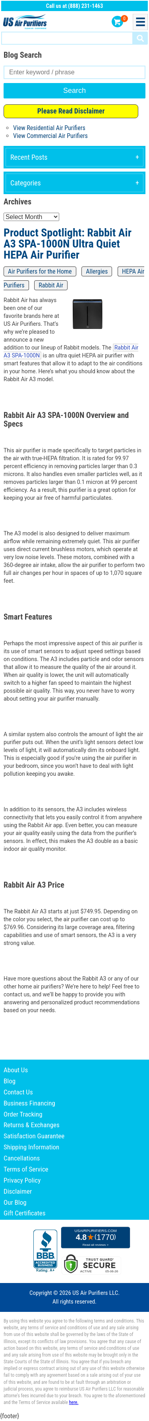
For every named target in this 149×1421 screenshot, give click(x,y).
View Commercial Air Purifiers (50, 136)
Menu (140, 22)
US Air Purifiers (25, 22)
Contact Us (18, 1092)
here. (74, 1402)
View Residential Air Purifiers (49, 128)
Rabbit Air (51, 285)
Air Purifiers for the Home (40, 271)
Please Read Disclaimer (71, 111)
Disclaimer (18, 1191)
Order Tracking (23, 1114)
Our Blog (15, 1202)
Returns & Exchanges (32, 1125)
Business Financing (29, 1103)
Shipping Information (31, 1147)
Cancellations (22, 1158)
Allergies (97, 271)
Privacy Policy (22, 1180)
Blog (9, 1081)
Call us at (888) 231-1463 (74, 6)
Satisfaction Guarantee (34, 1136)
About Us (16, 1070)
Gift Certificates (24, 1213)
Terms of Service (26, 1169)
